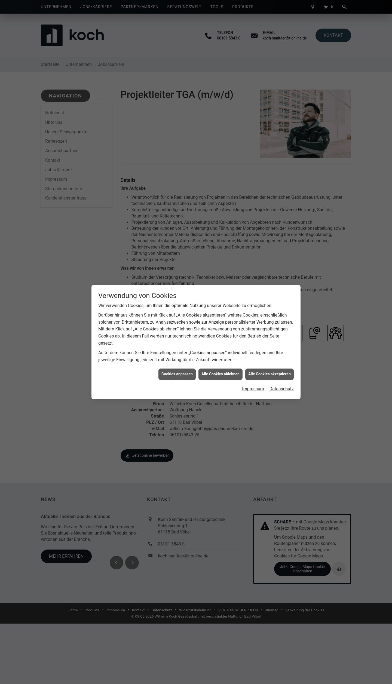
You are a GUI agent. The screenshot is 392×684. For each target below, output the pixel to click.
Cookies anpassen (177, 373)
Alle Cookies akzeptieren (269, 373)
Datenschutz (282, 387)
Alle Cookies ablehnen (220, 373)
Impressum (253, 387)
